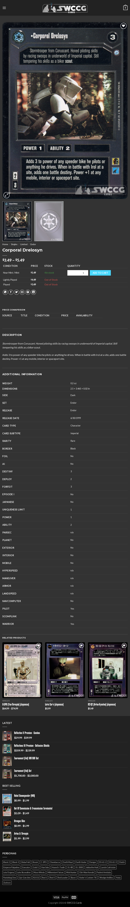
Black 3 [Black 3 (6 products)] (15, 862)
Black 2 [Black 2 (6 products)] (6, 862)
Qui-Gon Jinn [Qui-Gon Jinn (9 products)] (24, 877)
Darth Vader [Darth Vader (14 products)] (81, 862)
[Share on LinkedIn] (33, 292)
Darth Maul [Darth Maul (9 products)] (68, 862)
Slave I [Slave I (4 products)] (73, 877)
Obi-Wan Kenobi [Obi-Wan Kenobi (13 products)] (86, 872)
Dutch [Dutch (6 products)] (122, 862)
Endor (33, 244)
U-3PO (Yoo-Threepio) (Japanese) (15, 704)
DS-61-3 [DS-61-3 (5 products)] (112, 862)
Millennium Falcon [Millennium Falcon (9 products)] (55, 872)
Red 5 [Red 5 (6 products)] (52, 877)
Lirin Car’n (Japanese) (54, 704)
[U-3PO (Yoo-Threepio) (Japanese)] (22, 670)
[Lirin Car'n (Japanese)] (65, 670)
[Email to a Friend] (22, 292)
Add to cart (100, 273)
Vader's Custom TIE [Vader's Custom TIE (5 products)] (88, 877)
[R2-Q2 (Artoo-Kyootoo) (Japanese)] (108, 670)
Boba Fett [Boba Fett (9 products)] (26, 862)
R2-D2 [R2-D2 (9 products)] (36, 877)
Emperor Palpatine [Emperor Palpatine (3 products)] (11, 867)
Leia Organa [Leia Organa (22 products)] (8, 872)
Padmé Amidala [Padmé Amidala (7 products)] (104, 872)
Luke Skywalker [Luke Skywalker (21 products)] (24, 872)
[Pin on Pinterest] (27, 292)
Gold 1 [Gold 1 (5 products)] (36, 867)
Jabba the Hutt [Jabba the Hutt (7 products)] (92, 867)
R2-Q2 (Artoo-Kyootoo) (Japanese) (102, 704)
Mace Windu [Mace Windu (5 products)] (39, 872)
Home (5, 244)
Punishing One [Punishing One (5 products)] (9, 877)
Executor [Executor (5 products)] (26, 867)
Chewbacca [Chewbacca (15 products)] (55, 862)
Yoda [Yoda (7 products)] (118, 877)
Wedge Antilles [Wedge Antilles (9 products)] (106, 877)
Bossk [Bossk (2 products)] (35, 862)
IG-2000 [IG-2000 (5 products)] (79, 867)
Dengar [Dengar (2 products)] (92, 862)
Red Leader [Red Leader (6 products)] (63, 877)
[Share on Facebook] (11, 292)
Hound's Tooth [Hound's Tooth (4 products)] (58, 867)
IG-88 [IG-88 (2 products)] (70, 867)
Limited (23, 244)
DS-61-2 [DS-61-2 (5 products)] (102, 862)
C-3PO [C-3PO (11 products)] (44, 862)
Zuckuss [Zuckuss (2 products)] (7, 882)
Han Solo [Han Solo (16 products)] (45, 867)
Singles (14, 244)
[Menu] (4, 8)
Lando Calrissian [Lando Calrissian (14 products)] (108, 867)
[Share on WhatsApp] (5, 292)
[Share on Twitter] (16, 292)
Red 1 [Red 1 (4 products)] (44, 877)
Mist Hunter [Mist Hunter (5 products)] (71, 872)
